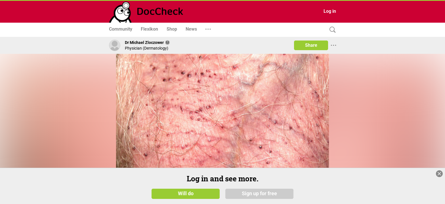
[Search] (331, 30)
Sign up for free (259, 193)
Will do (186, 193)
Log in (330, 11)
